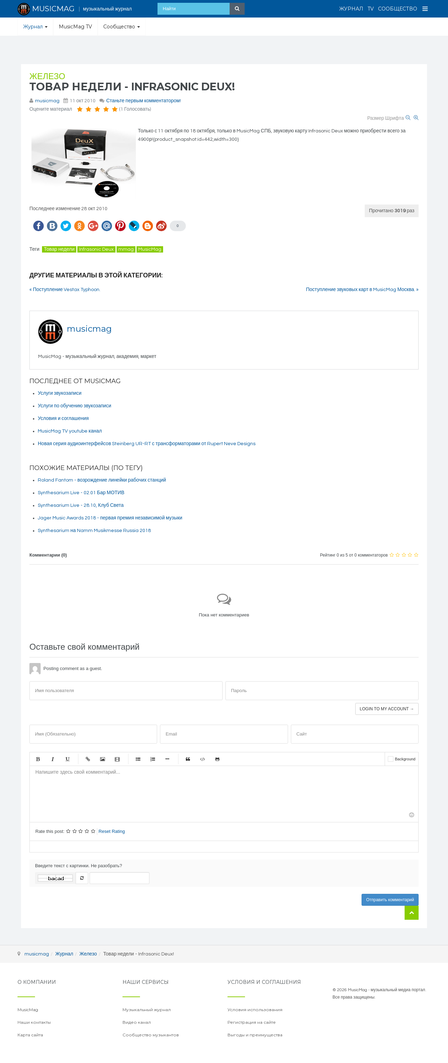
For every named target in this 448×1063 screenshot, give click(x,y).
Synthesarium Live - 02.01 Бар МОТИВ (81, 492)
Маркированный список (138, 759)
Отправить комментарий (390, 899)
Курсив (52, 759)
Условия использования (254, 1009)
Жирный (38, 759)
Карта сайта (30, 1034)
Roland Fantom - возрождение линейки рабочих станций (102, 480)
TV (371, 9)
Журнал (351, 9)
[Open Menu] (425, 9)
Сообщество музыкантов (150, 1034)
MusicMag (149, 249)
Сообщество (397, 9)
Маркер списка (167, 759)
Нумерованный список (152, 759)
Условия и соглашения (63, 418)
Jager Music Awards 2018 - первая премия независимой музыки (110, 518)
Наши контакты (34, 1022)
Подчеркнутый (67, 759)
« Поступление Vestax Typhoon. (64, 289)
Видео (117, 759)
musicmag (47, 100)
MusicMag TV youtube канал (70, 431)
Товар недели (59, 249)
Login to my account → (387, 708)
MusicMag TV (75, 26)
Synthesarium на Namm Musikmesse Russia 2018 (94, 530)
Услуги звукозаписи (60, 393)
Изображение (102, 759)
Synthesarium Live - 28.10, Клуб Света (81, 505)
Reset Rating (112, 831)
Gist (217, 759)
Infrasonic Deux (96, 249)
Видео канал (136, 1022)
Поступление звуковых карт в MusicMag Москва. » (362, 289)
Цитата (188, 759)
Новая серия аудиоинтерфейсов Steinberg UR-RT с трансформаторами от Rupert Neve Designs (146, 443)
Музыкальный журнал (146, 1009)
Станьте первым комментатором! (143, 100)
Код (202, 759)
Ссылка (88, 759)
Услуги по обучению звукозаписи (74, 405)
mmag (126, 249)
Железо (47, 76)
